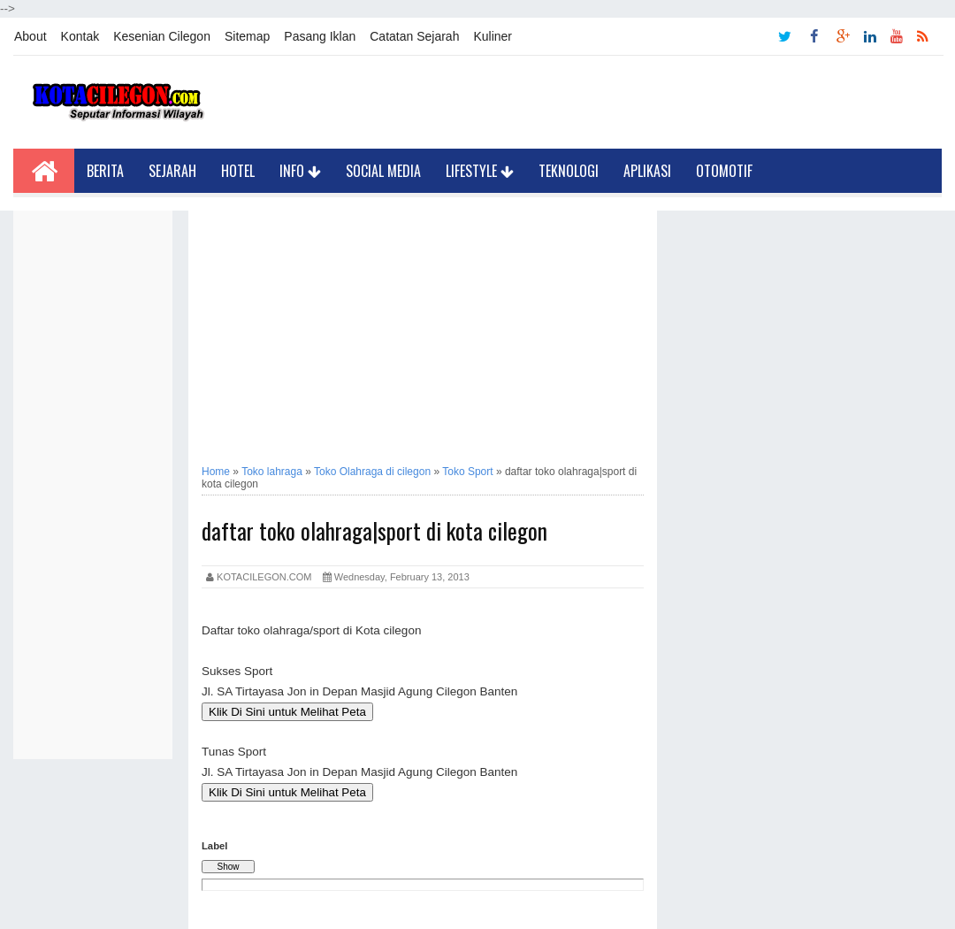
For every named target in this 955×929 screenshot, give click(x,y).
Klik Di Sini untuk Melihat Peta (287, 711)
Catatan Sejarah (414, 36)
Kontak (80, 36)
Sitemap (247, 36)
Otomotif (724, 170)
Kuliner (492, 36)
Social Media (383, 170)
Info (300, 170)
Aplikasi (647, 170)
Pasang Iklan (319, 36)
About (30, 36)
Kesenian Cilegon (161, 36)
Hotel (238, 170)
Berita (105, 170)
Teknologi (569, 170)
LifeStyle (480, 170)
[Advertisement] (92, 476)
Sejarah (172, 170)
